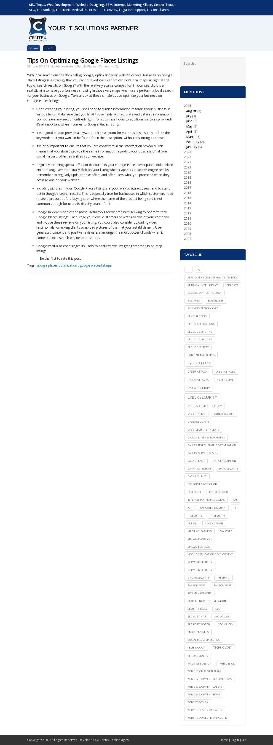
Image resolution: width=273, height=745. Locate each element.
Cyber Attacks (198, 380)
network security (199, 562)
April (189, 131)
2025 (213, 127)
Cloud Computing (199, 339)
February (192, 141)
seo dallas (221, 616)
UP (244, 740)
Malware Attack (198, 546)
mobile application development (210, 554)
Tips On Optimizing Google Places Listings (82, 60)
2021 (187, 167)
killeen (192, 523)
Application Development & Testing (212, 277)
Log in (50, 48)
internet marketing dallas (206, 499)
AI (199, 269)
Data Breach (196, 460)
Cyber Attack (199, 363)
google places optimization (57, 265)
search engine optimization (206, 601)
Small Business (198, 632)
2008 (187, 234)
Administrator (64, 66)
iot (235, 499)
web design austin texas (204, 671)
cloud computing (199, 331)
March (190, 136)
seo (217, 608)
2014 (187, 203)
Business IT (215, 300)
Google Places (86, 66)
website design (197, 702)
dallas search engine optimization (211, 445)
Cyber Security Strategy (204, 406)
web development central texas (209, 679)
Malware (226, 531)
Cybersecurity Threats (203, 429)
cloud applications (201, 324)
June (189, 121)
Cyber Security (202, 397)
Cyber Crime (225, 380)
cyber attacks (225, 371)
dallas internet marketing (206, 437)
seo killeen (225, 624)
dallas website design (202, 453)
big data (232, 285)
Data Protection (199, 468)
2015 (187, 198)
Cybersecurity (198, 422)
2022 (187, 162)
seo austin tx (196, 616)
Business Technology (202, 308)
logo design (214, 523)
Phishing (223, 577)
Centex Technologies (114, 740)
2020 (187, 172)
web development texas (203, 694)
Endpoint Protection (202, 484)
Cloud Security (198, 347)
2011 (187, 218)
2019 (187, 177)
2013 (187, 208)
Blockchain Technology (204, 292)
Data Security (197, 476)
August (191, 111)
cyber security (198, 388)
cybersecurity (224, 413)
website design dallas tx (204, 710)
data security (228, 468)
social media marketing (203, 639)
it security (194, 515)
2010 (187, 223)
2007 (187, 239)
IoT (189, 507)
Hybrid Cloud (218, 492)
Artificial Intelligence (202, 285)
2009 (187, 229)
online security (198, 577)
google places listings (95, 265)
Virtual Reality (197, 655)
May (189, 126)
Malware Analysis (199, 539)
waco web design (199, 663)
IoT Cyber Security (213, 507)
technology (196, 647)
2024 (187, 152)
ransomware (196, 585)
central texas (197, 316)
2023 (187, 157)
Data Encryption (224, 460)
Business (193, 300)
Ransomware (222, 585)
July (188, 116)
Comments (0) (108, 66)
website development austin (207, 717)
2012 (187, 213)
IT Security (218, 515)
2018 (187, 182)
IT (188, 269)
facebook (194, 492)
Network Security (199, 569)
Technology (222, 647)
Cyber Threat (196, 413)
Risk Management (199, 593)
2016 (187, 193)
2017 (187, 187)
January (191, 146)
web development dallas (204, 686)
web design (227, 663)
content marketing (201, 355)
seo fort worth (198, 624)
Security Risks (197, 608)
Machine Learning (199, 531)
